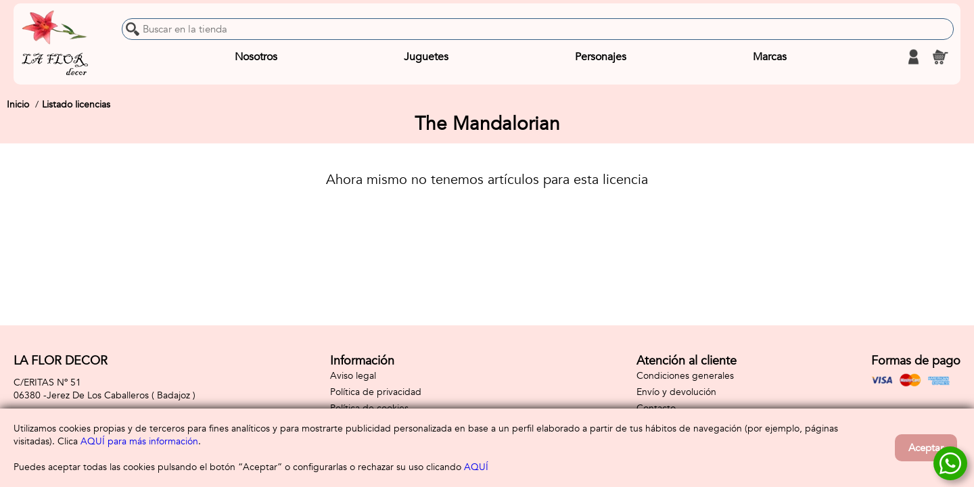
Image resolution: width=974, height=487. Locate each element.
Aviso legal (353, 375)
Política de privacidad (375, 392)
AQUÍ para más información (139, 441)
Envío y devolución (676, 392)
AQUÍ (476, 467)
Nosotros (256, 56)
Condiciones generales (685, 375)
